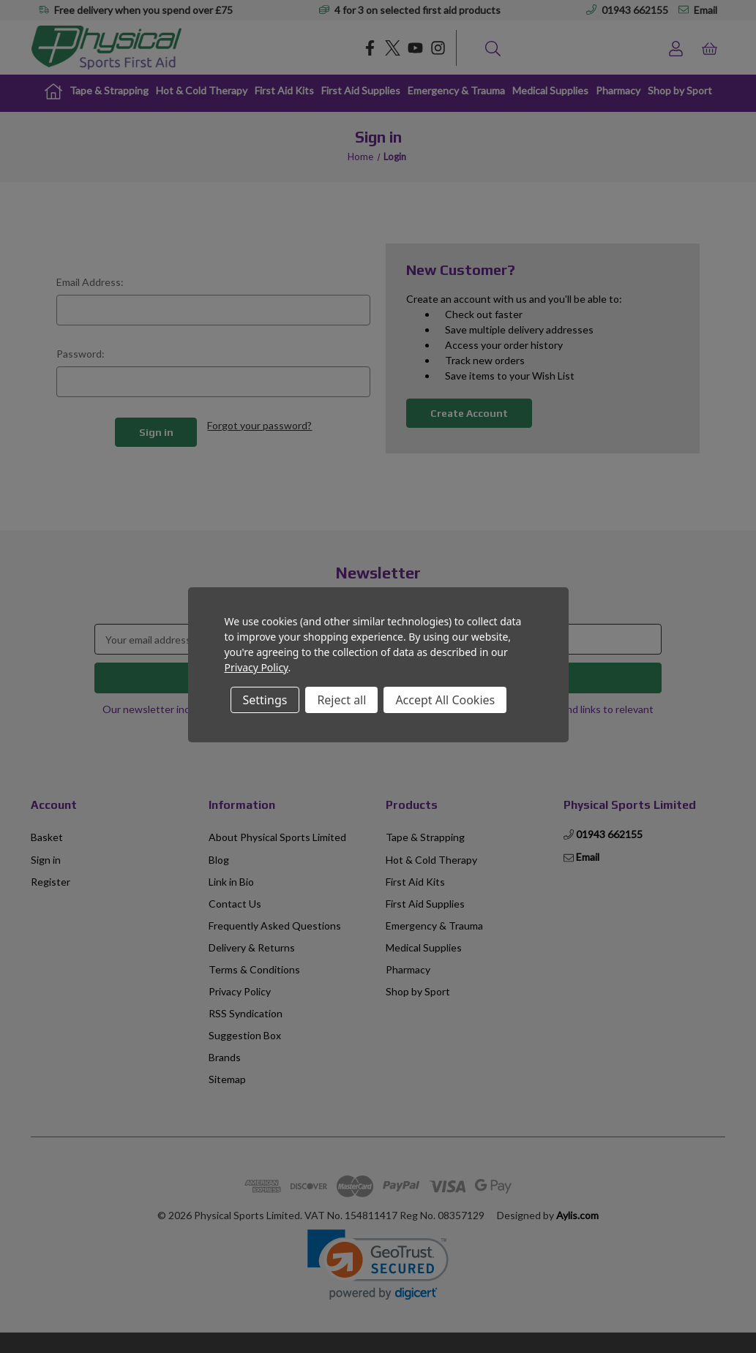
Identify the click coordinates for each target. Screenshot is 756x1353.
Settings (265, 700)
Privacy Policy (256, 667)
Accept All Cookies (445, 700)
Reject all (341, 700)
